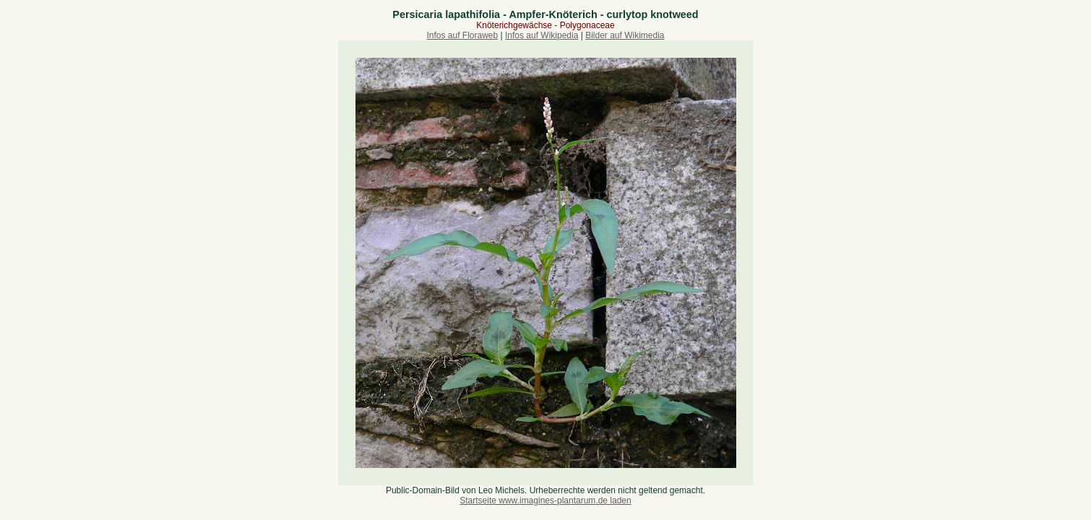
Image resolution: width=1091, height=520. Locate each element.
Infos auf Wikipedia (541, 35)
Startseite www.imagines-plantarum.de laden (545, 500)
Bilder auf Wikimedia (624, 35)
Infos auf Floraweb (462, 35)
